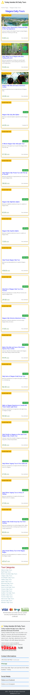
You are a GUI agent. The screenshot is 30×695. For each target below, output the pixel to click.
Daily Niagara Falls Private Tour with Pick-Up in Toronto (14, 173)
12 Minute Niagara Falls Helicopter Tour (13, 143)
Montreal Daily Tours (7, 583)
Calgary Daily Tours (6, 576)
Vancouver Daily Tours (7, 598)
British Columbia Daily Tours (9, 574)
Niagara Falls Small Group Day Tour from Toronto (14, 522)
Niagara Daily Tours (6, 585)
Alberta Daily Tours (6, 570)
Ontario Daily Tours (6, 589)
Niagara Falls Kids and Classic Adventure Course (13, 86)
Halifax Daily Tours (6, 579)
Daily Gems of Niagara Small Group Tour (13, 376)
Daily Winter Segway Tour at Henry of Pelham (13, 493)
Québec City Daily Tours (8, 593)
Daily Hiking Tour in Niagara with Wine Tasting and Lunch (13, 57)
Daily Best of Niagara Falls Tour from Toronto (12, 289)
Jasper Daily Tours (6, 581)
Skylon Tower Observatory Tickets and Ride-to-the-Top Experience (15, 28)
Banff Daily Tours (6, 572)
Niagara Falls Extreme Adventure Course (13, 318)
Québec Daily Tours (6, 595)
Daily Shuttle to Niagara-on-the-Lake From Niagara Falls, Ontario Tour (14, 435)
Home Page (4, 7)
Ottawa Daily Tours (6, 591)
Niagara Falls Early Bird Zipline (10, 114)
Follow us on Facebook (8, 680)
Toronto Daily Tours (7, 597)
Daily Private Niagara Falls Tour (11, 260)
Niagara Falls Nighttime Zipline (11, 202)
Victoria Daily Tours (6, 600)
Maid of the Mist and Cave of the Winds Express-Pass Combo (13, 348)
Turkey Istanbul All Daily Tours (13, 2)
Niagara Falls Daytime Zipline (10, 231)
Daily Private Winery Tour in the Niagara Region (13, 551)
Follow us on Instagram (8, 684)
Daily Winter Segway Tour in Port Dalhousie (14, 463)
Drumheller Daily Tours (7, 577)
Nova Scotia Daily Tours (8, 587)
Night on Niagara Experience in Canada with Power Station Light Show (14, 406)
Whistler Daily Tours (7, 602)
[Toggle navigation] (2, 4)
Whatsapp (4, 663)
